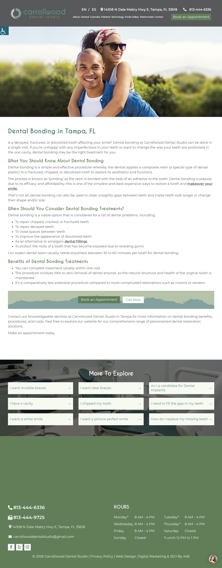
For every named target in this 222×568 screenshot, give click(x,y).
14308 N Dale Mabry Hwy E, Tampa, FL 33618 (139, 10)
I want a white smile (26, 419)
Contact (158, 17)
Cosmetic (95, 17)
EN (84, 9)
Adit (186, 556)
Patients (105, 17)
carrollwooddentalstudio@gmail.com (41, 537)
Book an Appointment (191, 17)
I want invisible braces (28, 388)
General (85, 17)
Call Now (133, 300)
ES (94, 9)
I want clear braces (95, 388)
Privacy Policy (101, 556)
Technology (117, 17)
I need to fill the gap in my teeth (177, 404)
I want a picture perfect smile (104, 419)
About (76, 17)
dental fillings (76, 241)
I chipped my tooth (95, 404)
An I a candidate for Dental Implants (173, 388)
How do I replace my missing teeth (179, 419)
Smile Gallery (132, 17)
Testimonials (146, 17)
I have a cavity (21, 404)
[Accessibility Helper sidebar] (4, 30)
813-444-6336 (197, 10)
